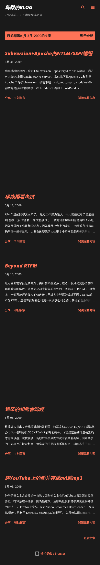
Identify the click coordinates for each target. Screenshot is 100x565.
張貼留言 (20, 310)
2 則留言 (19, 241)
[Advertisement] (50, 147)
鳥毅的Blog (18, 7)
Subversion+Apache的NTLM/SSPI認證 (48, 53)
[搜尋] (82, 7)
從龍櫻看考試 (19, 196)
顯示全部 (86, 36)
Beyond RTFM (21, 265)
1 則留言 (19, 98)
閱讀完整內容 (86, 98)
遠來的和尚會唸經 (24, 409)
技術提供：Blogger (50, 553)
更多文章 (89, 538)
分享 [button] (8, 98)
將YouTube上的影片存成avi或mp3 (43, 477)
